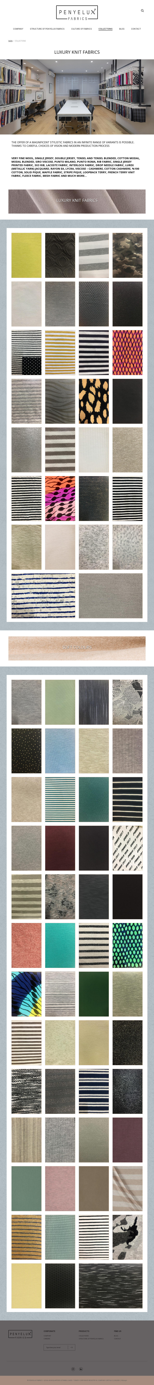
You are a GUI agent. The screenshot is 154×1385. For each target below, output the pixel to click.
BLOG (116, 1336)
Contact (136, 29)
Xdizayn (124, 1380)
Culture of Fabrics (81, 29)
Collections (105, 29)
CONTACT (117, 1339)
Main (10, 41)
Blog (121, 29)
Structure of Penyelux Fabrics (47, 29)
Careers (47, 1339)
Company (18, 29)
